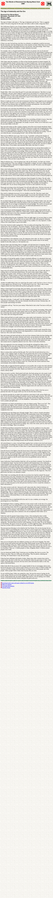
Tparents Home (6, 587)
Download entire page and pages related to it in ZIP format (18, 583)
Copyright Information (8, 586)
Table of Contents (7, 584)
